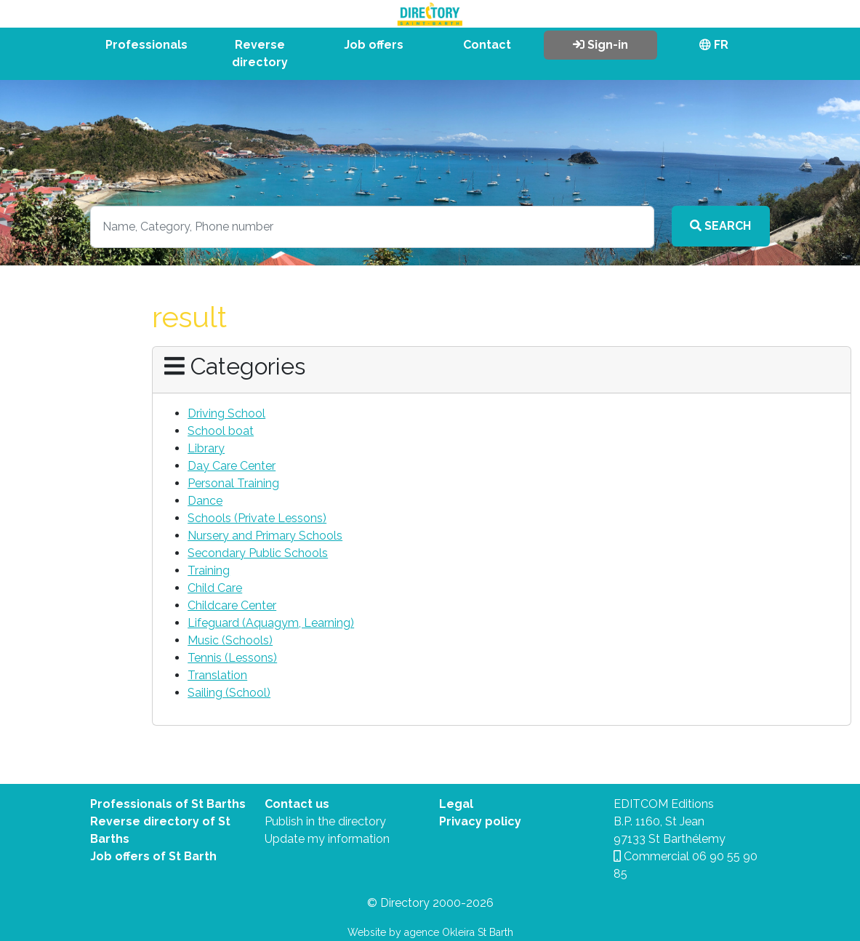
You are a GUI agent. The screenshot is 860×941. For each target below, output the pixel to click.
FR (713, 45)
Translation (217, 675)
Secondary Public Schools (258, 553)
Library (206, 448)
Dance (205, 501)
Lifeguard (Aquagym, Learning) (271, 623)
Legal (456, 804)
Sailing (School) (229, 693)
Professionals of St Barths (168, 804)
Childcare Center (232, 605)
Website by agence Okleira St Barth (430, 932)
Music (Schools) (230, 640)
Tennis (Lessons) (232, 658)
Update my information (327, 839)
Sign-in (600, 45)
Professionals (146, 45)
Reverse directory (260, 53)
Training (209, 570)
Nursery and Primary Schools (265, 535)
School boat (221, 431)
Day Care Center (232, 466)
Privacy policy (480, 821)
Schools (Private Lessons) (257, 518)
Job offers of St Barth (153, 856)
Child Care (215, 588)
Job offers (373, 45)
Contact (487, 45)
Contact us (297, 804)
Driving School (226, 413)
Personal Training (233, 483)
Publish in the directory (325, 821)
